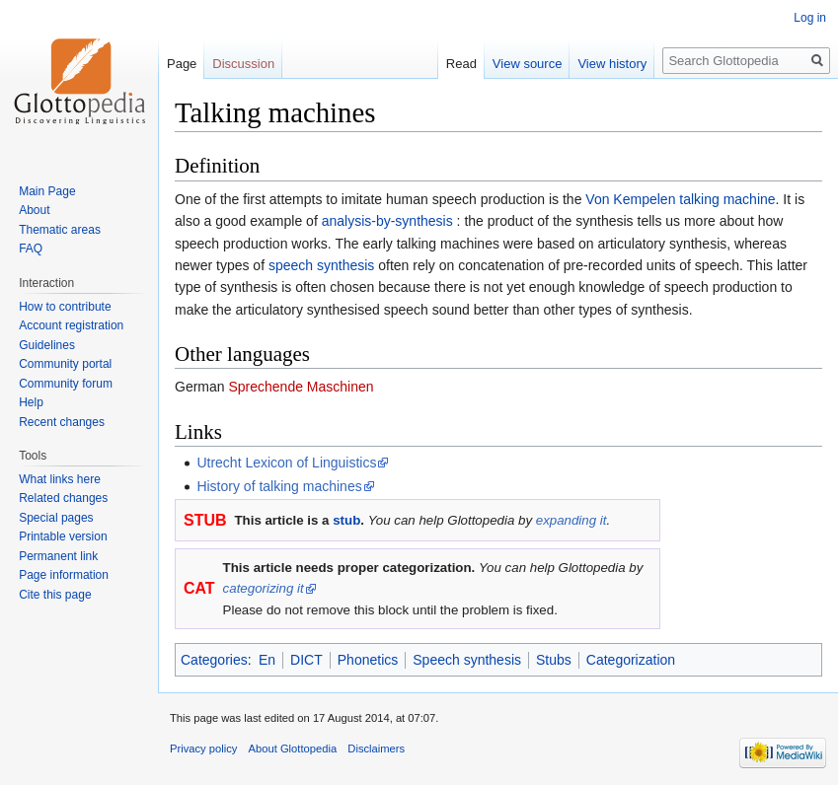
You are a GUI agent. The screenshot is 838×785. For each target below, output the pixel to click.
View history (612, 63)
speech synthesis (321, 265)
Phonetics (368, 660)
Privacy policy (203, 748)
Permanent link (58, 556)
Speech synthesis (467, 660)
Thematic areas (60, 230)
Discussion (243, 63)
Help (31, 402)
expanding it (571, 520)
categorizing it (263, 588)
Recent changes (62, 422)
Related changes (63, 498)
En (267, 660)
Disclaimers (376, 748)
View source (528, 63)
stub (346, 520)
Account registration (71, 325)
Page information (64, 575)
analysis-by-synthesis (387, 221)
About (34, 210)
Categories (214, 660)
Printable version (63, 536)
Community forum (66, 384)
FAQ (30, 248)
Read (461, 63)
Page (181, 63)
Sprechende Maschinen (300, 386)
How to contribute (65, 307)
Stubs (553, 660)
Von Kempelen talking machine (680, 199)
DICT (306, 660)
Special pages (56, 518)
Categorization (630, 660)
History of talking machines (278, 486)
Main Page (47, 191)
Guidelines (47, 345)
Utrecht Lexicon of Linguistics (286, 462)
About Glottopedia (293, 748)
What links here (60, 479)
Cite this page (55, 595)
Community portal (65, 364)
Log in (810, 18)
